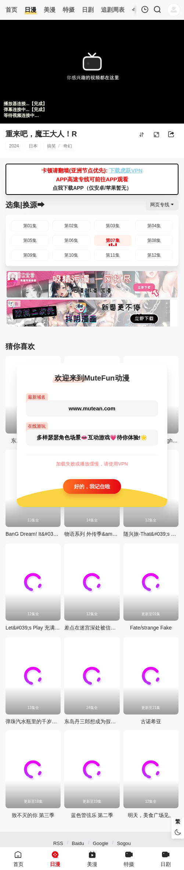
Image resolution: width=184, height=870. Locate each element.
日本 (33, 146)
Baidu (78, 843)
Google (100, 843)
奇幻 (67, 146)
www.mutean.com (92, 408)
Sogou (124, 843)
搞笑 (51, 146)
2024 (14, 146)
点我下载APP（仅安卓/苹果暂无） (92, 188)
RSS (58, 843)
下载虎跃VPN (125, 170)
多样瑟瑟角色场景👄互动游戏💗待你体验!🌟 (92, 437)
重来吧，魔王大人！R (41, 134)
